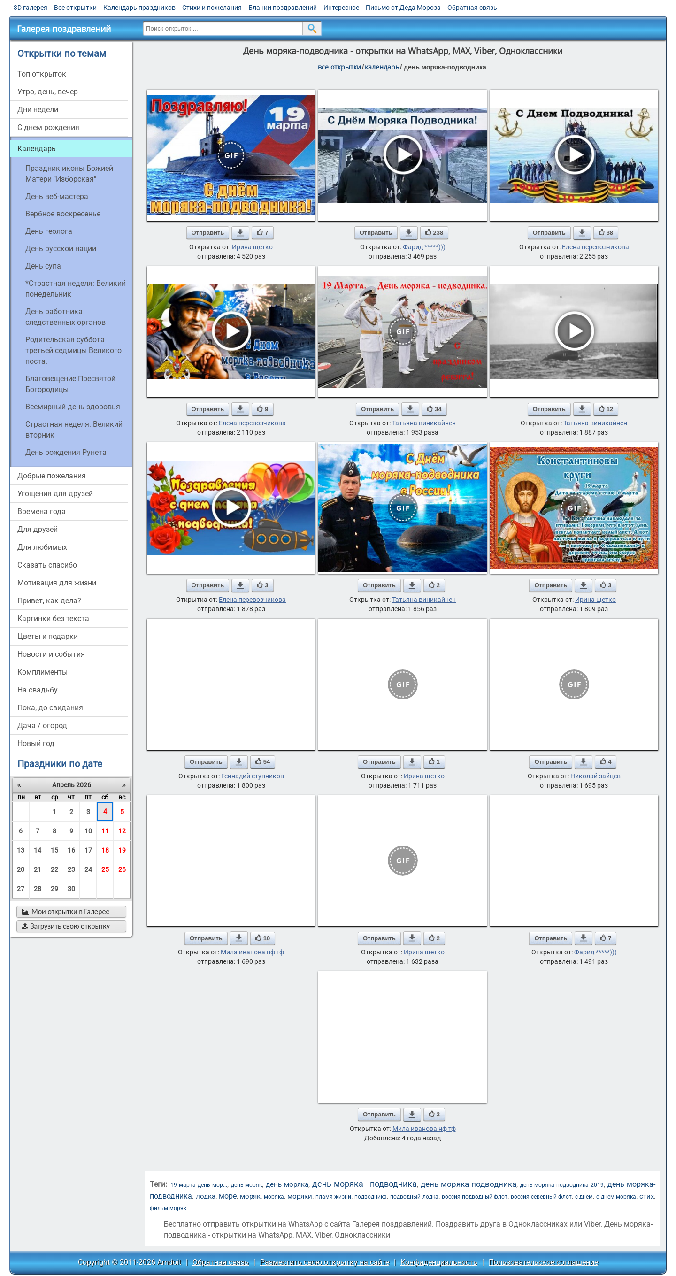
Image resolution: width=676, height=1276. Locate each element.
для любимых (42, 547)
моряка (274, 1196)
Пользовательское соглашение (543, 1262)
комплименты (42, 672)
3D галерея (30, 7)
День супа (43, 265)
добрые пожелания (51, 475)
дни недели (37, 109)
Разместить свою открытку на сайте (324, 1262)
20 (20, 869)
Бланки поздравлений (282, 7)
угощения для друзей (55, 493)
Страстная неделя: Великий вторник (74, 429)
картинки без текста (53, 618)
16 (71, 850)
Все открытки (75, 7)
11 (105, 831)
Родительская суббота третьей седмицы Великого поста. (73, 350)
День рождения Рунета (66, 452)
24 (88, 869)
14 (37, 850)
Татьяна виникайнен (424, 423)
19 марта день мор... (198, 1185)
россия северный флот (541, 1196)
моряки (299, 1196)
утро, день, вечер (47, 91)
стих (646, 1196)
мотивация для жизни (56, 582)
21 (37, 869)
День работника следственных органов (65, 317)
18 (105, 850)
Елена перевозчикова (595, 247)
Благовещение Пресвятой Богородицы (70, 384)
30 (71, 888)
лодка (205, 1196)
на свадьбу (37, 689)
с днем (584, 1196)
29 (54, 888)
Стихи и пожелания (212, 7)
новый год (35, 743)
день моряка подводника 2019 (562, 1185)
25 (105, 869)
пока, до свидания (50, 707)
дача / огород (42, 725)
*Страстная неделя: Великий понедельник (75, 289)
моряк (250, 1196)
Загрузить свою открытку (66, 926)
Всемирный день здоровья (72, 406)
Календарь (382, 66)
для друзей (37, 529)
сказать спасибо (47, 565)
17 (88, 850)
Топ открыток (41, 73)
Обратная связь (472, 7)
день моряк (246, 1185)
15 (54, 850)
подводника (370, 1196)
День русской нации (60, 248)
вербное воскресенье (62, 213)
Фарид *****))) (424, 247)
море (228, 1195)
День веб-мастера (56, 196)
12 (122, 831)
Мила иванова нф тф (252, 952)
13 (20, 850)
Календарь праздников (139, 7)
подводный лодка (414, 1196)
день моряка (287, 1184)
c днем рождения (48, 127)
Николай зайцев (595, 776)
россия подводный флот (474, 1196)
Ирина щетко (252, 247)
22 (54, 869)
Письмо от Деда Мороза (403, 7)
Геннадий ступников (252, 776)
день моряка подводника (468, 1184)
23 (71, 869)
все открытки (339, 66)
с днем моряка (616, 1196)
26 (122, 869)
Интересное (341, 7)
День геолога (48, 231)
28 (37, 888)
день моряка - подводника (364, 1184)
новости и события (51, 654)
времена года (41, 511)
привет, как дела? (49, 600)
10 (88, 831)
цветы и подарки (47, 636)
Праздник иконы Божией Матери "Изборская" (69, 174)
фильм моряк (168, 1208)
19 (122, 850)
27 (20, 888)
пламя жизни (333, 1196)
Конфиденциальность (438, 1262)
